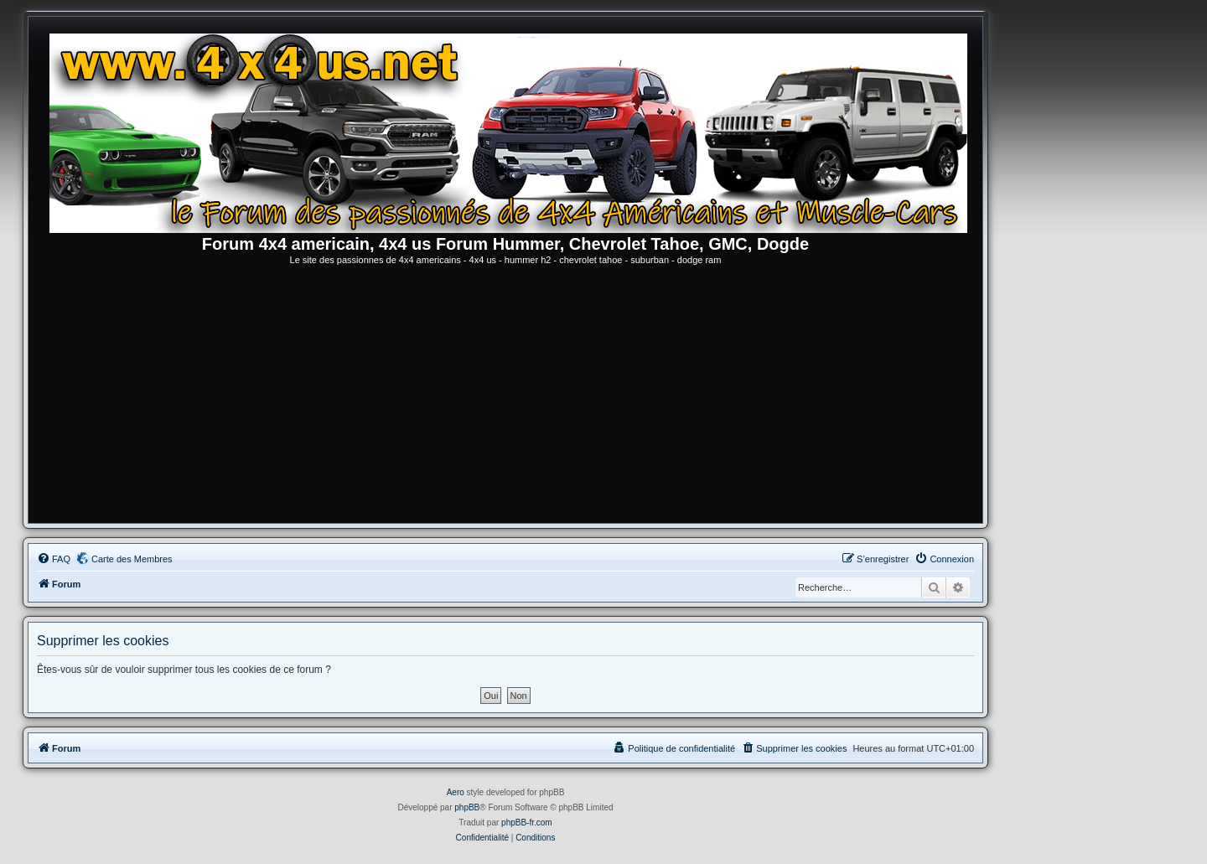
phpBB (466, 807)
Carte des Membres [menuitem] (132, 559)
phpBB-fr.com (526, 822)
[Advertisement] (505, 397)
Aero (455, 792)
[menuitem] (53, 559)
